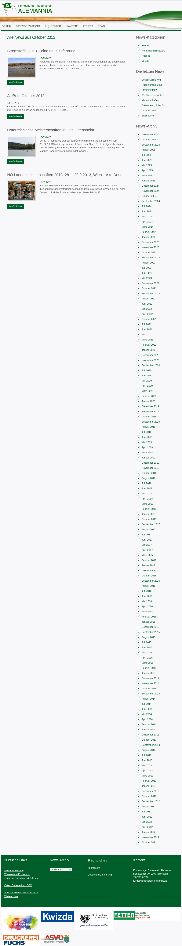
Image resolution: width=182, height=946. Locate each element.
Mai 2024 (147, 216)
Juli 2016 (146, 591)
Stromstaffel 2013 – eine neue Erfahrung (41, 51)
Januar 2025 (148, 180)
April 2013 (147, 770)
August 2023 (148, 262)
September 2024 (151, 201)
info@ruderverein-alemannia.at (151, 881)
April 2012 (147, 827)
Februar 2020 (149, 396)
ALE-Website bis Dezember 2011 (21, 892)
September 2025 (151, 144)
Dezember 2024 (150, 185)
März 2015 (147, 662)
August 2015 (148, 637)
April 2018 (147, 498)
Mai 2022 (147, 308)
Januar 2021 (148, 349)
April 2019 (147, 447)
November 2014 (150, 683)
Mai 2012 (147, 821)
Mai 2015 (147, 652)
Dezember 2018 (150, 462)
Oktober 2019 (149, 416)
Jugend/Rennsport (28, 26)
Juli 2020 (146, 370)
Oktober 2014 (149, 688)
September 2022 (151, 293)
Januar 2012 (148, 832)
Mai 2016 (147, 601)
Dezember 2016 (150, 570)
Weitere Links (11, 896)
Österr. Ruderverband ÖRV (18, 885)
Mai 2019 (147, 442)
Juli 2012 (146, 811)
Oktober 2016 (149, 575)
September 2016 (151, 580)
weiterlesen (15, 82)
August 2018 (148, 478)
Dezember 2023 (150, 242)
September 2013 (151, 744)
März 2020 (147, 390)
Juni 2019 (147, 437)
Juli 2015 (146, 642)
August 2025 (148, 149)
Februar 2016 (149, 616)
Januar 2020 (148, 401)
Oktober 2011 (149, 842)
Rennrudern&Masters (153, 50)
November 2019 (150, 411)
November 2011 (150, 837)
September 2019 (151, 421)
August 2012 (148, 806)
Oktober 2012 (149, 796)
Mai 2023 (147, 278)
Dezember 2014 (150, 678)
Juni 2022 (147, 303)
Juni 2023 (147, 273)
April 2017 (147, 550)
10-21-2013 (45, 58)
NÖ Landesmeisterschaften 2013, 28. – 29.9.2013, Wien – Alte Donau (66, 175)
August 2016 (148, 585)
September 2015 (151, 632)
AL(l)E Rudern (53, 26)
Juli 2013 (146, 755)
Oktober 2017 (149, 519)
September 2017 (151, 524)
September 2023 (151, 257)
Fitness (88, 26)
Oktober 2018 (149, 473)
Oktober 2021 (149, 319)
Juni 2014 (147, 709)
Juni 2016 (147, 596)
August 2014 (148, 698)
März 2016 (147, 611)
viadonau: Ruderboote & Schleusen (22, 878)
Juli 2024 (146, 206)
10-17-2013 (13, 103)
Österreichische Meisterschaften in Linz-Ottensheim (50, 130)
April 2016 (147, 606)
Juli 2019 (146, 432)
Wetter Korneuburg (14, 870)
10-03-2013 (45, 182)
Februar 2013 (149, 780)
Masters (72, 26)
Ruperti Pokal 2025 (152, 84)
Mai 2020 (147, 380)
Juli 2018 (146, 483)
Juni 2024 (147, 211)
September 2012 (151, 801)
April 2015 (147, 657)
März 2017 (147, 555)
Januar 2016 (148, 621)
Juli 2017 (146, 534)
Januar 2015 (148, 673)
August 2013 (148, 750)
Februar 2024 (149, 231)
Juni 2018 (147, 488)
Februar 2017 (149, 560)
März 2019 (147, 452)
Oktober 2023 (149, 252)
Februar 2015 (149, 668)
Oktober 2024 (149, 196)
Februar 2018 (149, 508)
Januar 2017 (148, 565)
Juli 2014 (146, 703)
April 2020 (147, 385)
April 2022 (147, 314)
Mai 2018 (147, 493)
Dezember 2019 (150, 406)
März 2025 (147, 175)
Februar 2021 (149, 344)
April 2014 (147, 719)
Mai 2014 (147, 714)
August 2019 (148, 426)
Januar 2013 (148, 786)
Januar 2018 (148, 514)
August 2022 (148, 298)
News (101, 26)
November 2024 (150, 190)
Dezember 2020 (150, 355)
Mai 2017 (147, 544)
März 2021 (147, 339)
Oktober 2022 (149, 288)
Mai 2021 (147, 334)
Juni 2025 (147, 160)
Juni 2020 (147, 375)
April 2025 (147, 170)
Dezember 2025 (150, 134)
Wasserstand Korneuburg (17, 874)
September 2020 (151, 365)
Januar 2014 (148, 729)
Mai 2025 (147, 165)
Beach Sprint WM (151, 79)
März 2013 (147, 775)
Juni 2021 (147, 329)
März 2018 (147, 503)
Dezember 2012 (150, 791)
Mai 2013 (147, 765)
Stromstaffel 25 (150, 90)
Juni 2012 (147, 816)
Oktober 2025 (149, 139)
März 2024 (147, 226)
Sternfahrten (148, 115)
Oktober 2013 (149, 739)
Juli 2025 (146, 155)
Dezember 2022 (150, 283)
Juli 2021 (146, 324)
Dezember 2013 (150, 734)
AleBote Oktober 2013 (26, 96)
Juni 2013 (147, 760)
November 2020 (150, 360)
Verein (6, 26)
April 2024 (147, 221)
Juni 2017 (147, 539)
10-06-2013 (45, 137)
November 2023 (150, 247)
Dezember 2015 (150, 626)
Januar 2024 (148, 237)
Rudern (146, 55)
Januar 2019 (148, 457)
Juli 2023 (146, 267)
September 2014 (151, 693)
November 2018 (150, 467)
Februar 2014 (149, 724)
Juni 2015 (147, 647)
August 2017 (148, 529)
